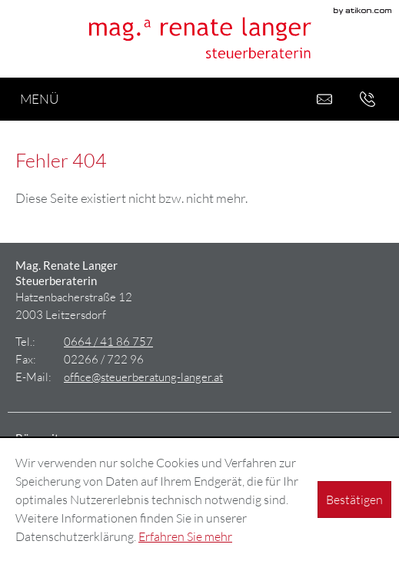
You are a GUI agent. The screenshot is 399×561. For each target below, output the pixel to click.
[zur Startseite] (200, 39)
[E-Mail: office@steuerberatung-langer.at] (324, 99)
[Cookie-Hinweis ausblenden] (354, 499)
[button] (367, 99)
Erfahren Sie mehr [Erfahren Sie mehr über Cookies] (185, 536)
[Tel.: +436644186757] (108, 341)
